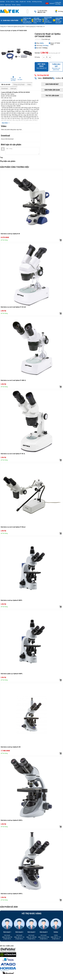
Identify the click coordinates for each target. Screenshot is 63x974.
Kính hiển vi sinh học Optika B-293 (11, 747)
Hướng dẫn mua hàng (58, 3)
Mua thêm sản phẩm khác (56, 66)
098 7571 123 (19, 937)
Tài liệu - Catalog (16, 4)
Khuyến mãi (23, 1)
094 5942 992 (7, 937)
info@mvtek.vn (7, 938)
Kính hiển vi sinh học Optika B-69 (10, 233)
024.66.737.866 (43, 937)
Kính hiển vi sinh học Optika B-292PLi (11, 820)
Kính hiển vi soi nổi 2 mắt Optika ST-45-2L (13, 453)
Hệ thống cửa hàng (37, 1)
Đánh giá (13, 88)
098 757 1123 (56, 937)
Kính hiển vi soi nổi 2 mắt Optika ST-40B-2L (13, 380)
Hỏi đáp (29, 1)
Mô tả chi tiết (5, 84)
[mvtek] (60, 240)
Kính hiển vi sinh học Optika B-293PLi (11, 893)
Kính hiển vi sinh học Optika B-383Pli (11, 600)
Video (17, 1)
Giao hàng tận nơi (41, 66)
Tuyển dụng (8, 4)
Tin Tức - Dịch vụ (10, 1)
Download (4, 88)
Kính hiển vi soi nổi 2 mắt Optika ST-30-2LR (13, 307)
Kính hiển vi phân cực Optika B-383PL (12, 673)
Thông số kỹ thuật (18, 84)
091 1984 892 (31, 937)
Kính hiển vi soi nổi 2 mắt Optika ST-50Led (13, 527)
